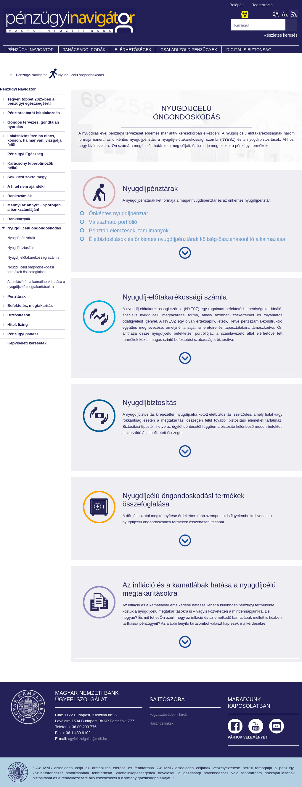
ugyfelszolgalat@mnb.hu (87, 739)
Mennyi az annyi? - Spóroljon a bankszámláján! (34, 207)
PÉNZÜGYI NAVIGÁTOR (30, 49)
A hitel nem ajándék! (26, 186)
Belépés (237, 5)
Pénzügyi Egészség (25, 154)
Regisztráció (262, 5)
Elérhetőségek (133, 49)
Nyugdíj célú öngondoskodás (81, 75)
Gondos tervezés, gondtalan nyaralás (33, 124)
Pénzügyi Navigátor (31, 75)
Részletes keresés (281, 35)
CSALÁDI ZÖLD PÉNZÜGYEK (188, 49)
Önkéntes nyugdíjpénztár (118, 213)
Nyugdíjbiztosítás (20, 248)
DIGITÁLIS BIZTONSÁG (248, 49)
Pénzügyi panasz (22, 334)
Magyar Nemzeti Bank (28, 707)
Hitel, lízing (17, 324)
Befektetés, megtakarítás (30, 305)
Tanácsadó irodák (84, 49)
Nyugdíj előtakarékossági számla (33, 257)
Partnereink (22, 58)
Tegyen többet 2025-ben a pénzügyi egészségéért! (30, 101)
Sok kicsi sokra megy (26, 177)
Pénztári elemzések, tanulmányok (128, 231)
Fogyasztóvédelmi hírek (168, 714)
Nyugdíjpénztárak (21, 238)
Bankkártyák (18, 219)
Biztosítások (18, 315)
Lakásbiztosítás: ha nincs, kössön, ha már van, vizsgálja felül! (34, 140)
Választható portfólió (113, 222)
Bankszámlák (19, 196)
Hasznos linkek (162, 723)
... (5, 75)
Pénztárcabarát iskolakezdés (33, 113)
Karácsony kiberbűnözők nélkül (30, 165)
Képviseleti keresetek (26, 343)
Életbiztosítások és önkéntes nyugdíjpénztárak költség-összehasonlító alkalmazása (187, 239)
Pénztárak (16, 296)
